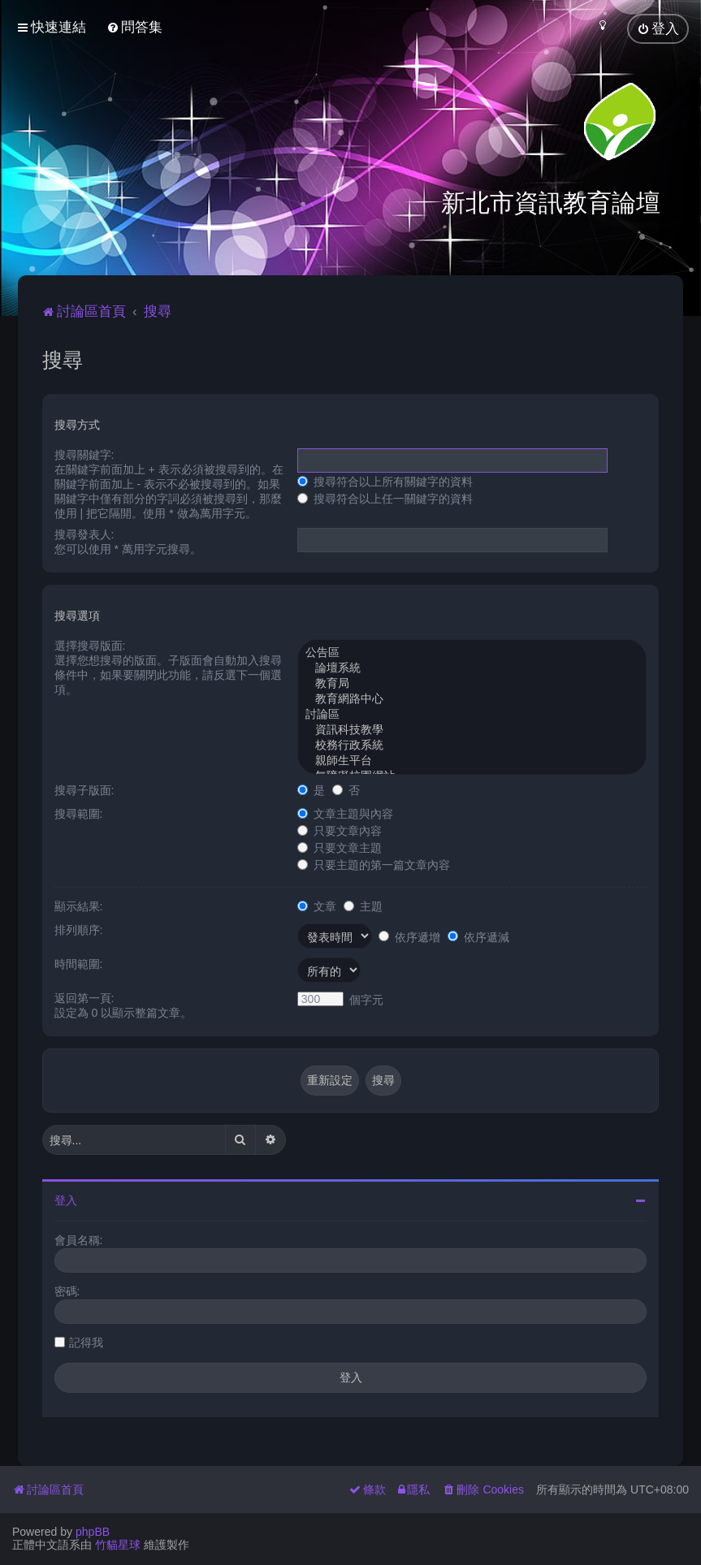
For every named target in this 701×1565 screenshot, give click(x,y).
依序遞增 (409, 934)
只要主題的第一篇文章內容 (373, 863)
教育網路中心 (472, 698)
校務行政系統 (472, 744)
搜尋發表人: (84, 532)
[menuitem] (134, 27)
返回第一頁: (84, 996)
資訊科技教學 (472, 729)
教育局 (472, 682)
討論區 (472, 713)
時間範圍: (78, 962)
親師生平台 (472, 759)
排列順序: (78, 928)
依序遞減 (478, 934)
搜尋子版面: (84, 788)
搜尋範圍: (78, 812)
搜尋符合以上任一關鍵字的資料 (385, 497)
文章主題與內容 (345, 812)
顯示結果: (78, 904)
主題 (363, 904)
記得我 (86, 1341)
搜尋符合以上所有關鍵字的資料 (385, 480)
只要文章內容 (339, 829)
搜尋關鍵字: (84, 453)
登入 (65, 1198)
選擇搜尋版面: (90, 644)
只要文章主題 (339, 846)
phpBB (93, 1531)
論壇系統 (472, 667)
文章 (316, 904)
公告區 (472, 651)
